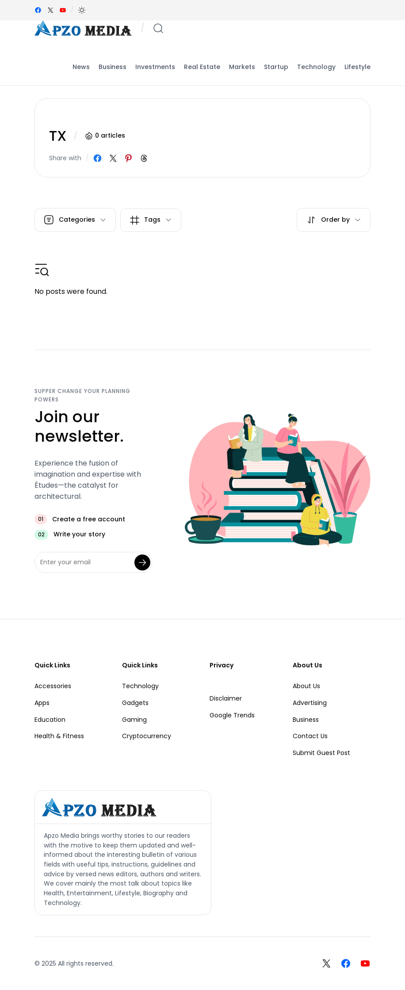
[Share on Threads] (144, 158)
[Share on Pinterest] (128, 158)
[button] (82, 10)
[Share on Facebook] (97, 158)
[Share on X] (113, 158)
